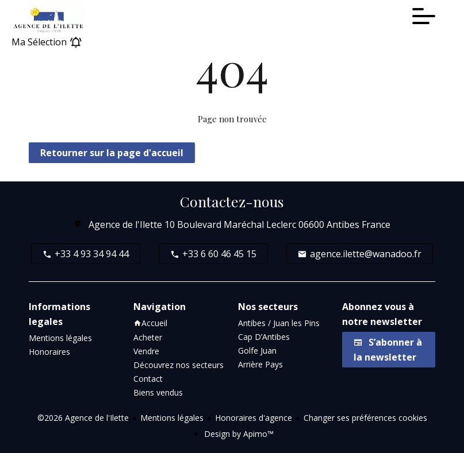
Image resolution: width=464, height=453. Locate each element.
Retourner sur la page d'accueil (111, 152)
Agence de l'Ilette (125, 224)
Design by (238, 433)
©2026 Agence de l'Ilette (83, 417)
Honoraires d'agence (253, 417)
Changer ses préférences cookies (365, 417)
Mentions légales (172, 417)
